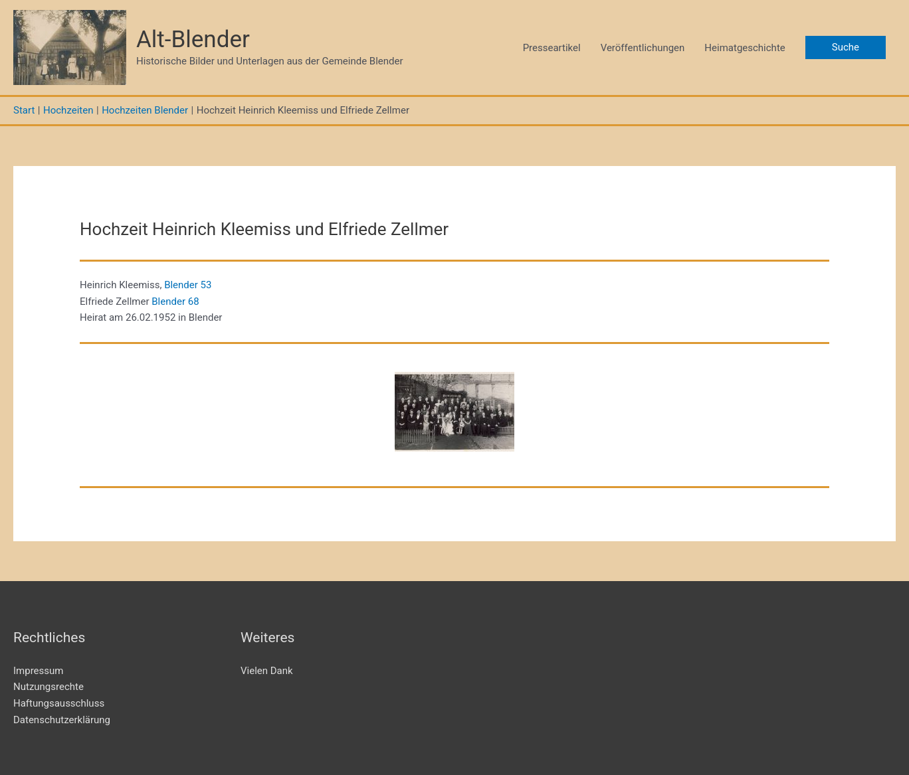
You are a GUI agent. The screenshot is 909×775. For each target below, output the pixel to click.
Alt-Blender (193, 39)
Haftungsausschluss (58, 703)
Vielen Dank (267, 671)
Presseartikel (552, 48)
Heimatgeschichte (744, 48)
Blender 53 (187, 285)
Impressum (38, 671)
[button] (845, 47)
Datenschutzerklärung (61, 720)
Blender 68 (175, 301)
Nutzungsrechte (48, 687)
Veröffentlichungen (643, 48)
